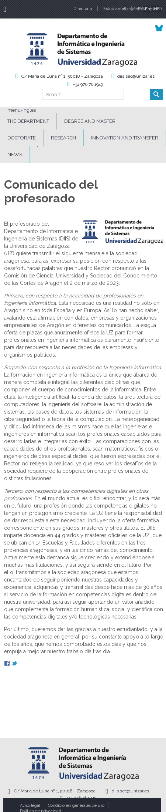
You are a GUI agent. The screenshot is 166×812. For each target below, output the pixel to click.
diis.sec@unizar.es (136, 76)
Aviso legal (30, 805)
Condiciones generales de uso (76, 805)
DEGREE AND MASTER (89, 121)
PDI (159, 8)
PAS (141, 8)
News (14, 154)
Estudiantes (114, 8)
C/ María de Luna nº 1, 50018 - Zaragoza (62, 76)
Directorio (82, 8)
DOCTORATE (21, 138)
